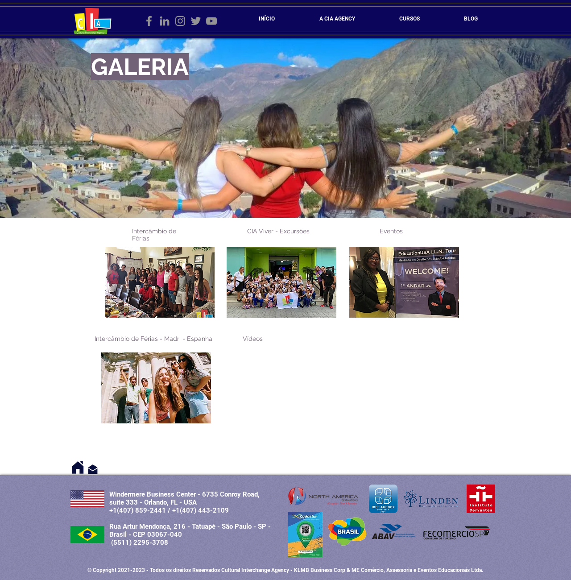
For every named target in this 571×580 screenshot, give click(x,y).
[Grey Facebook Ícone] (149, 21)
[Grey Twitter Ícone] (196, 21)
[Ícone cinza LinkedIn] (164, 21)
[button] (160, 282)
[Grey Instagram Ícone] (180, 21)
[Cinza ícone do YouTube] (211, 21)
